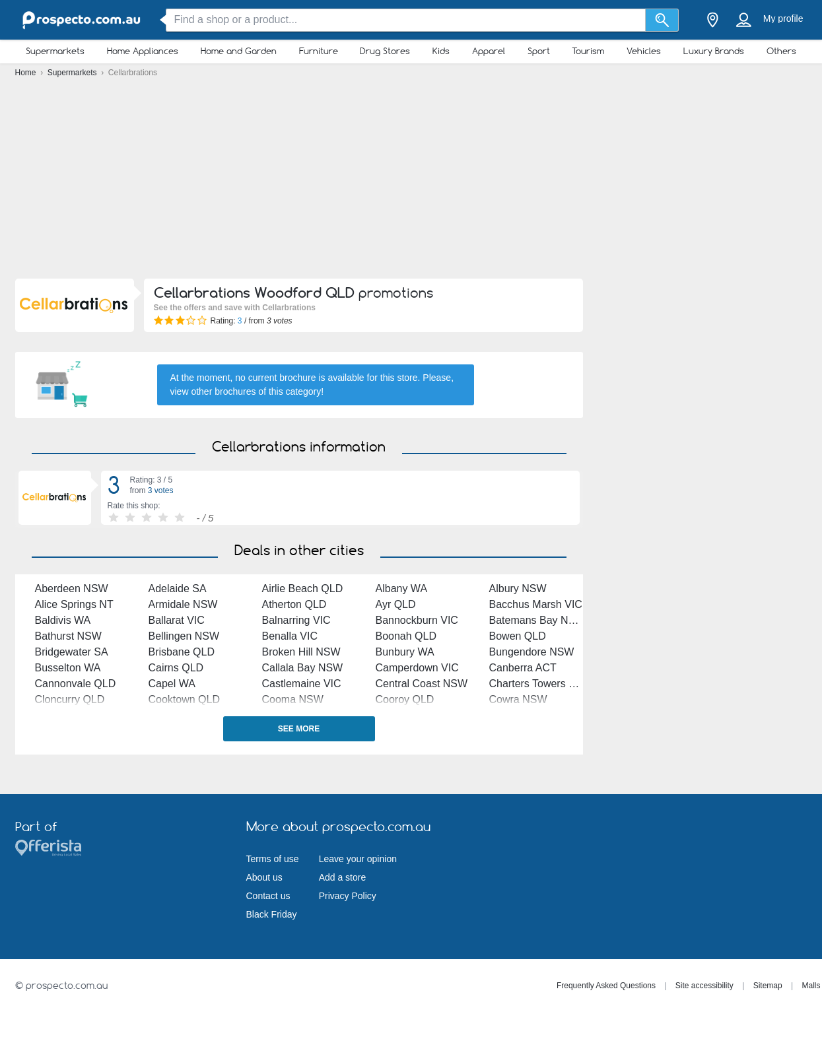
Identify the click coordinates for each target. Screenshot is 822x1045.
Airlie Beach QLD (302, 588)
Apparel (488, 51)
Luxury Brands (713, 51)
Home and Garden (239, 51)
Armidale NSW (183, 604)
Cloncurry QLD (70, 699)
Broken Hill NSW (301, 651)
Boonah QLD (406, 636)
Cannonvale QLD (75, 683)
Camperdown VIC (417, 667)
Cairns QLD (176, 667)
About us (264, 877)
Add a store (342, 877)
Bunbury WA (405, 651)
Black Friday (271, 914)
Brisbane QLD (182, 651)
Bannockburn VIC (417, 620)
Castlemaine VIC (301, 683)
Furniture (318, 51)
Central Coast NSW (422, 683)
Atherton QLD (294, 604)
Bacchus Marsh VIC (535, 604)
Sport (539, 51)
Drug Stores (385, 51)
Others (781, 51)
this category (295, 391)
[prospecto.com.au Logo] (81, 20)
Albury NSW (518, 588)
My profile (783, 18)
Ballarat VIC (177, 620)
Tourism (588, 51)
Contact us (268, 896)
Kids (441, 51)
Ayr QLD (396, 604)
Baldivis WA (63, 620)
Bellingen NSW (184, 636)
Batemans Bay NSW (537, 620)
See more (299, 728)
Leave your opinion (358, 859)
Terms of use (272, 859)
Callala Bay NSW (302, 667)
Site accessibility (704, 985)
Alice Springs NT (74, 604)
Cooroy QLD (405, 699)
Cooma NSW (293, 699)
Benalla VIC (290, 636)
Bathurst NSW (68, 636)
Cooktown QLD (185, 699)
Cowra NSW (518, 699)
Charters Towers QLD (540, 683)
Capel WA (172, 683)
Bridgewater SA (71, 651)
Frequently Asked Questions (606, 985)
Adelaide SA (178, 588)
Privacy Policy (347, 896)
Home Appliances (142, 51)
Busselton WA (68, 667)
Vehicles (644, 51)
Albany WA (402, 588)
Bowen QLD (517, 636)
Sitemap (767, 985)
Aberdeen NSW (71, 588)
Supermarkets (55, 51)
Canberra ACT (523, 667)
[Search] (662, 20)
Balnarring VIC (296, 620)
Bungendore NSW (531, 651)
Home (26, 72)
